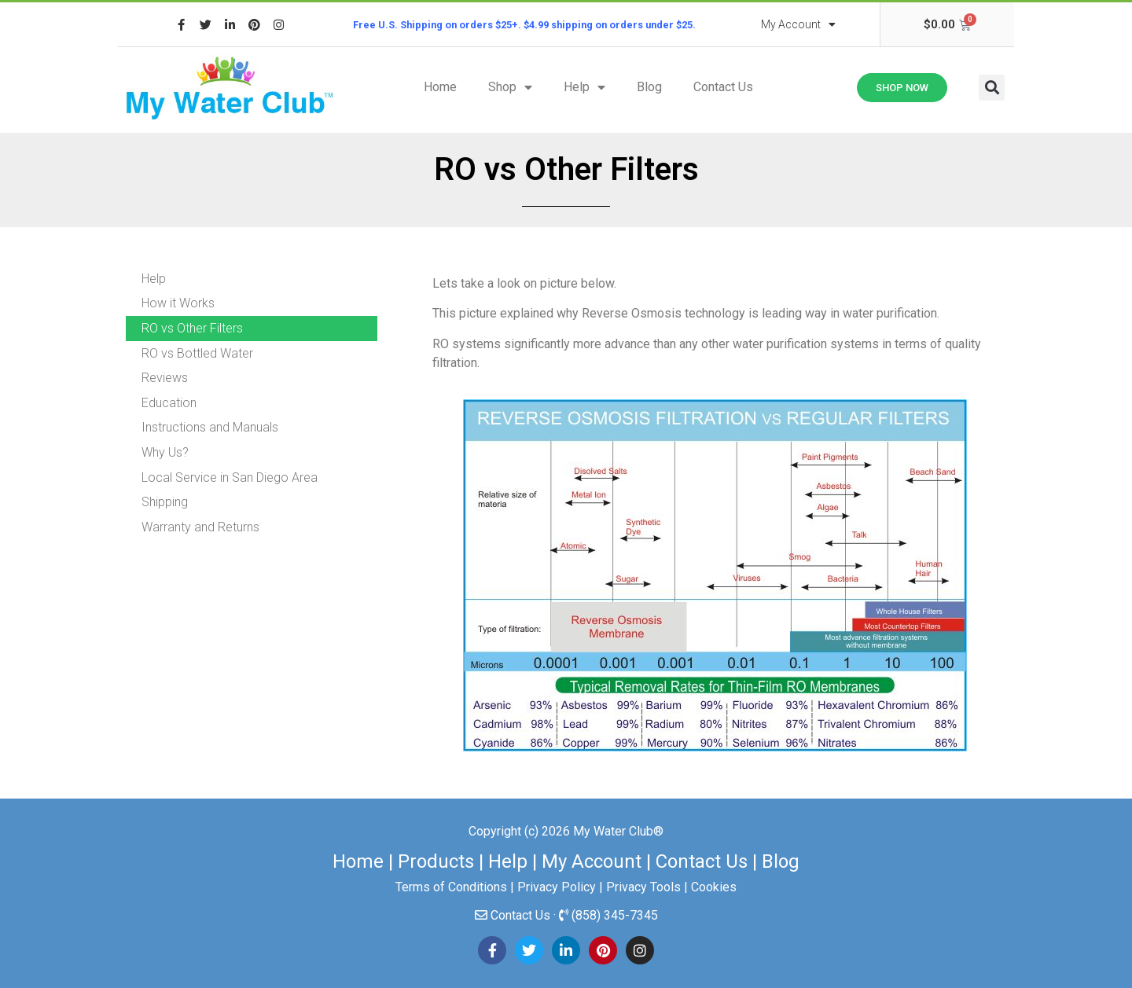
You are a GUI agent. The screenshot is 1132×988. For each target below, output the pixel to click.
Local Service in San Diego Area (230, 477)
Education (169, 402)
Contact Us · (525, 915)
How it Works (178, 303)
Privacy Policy (556, 887)
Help (584, 87)
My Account (798, 24)
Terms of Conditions (451, 887)
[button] (992, 88)
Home (440, 86)
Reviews (165, 377)
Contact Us (723, 86)
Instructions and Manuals (210, 427)
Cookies (714, 887)
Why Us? (165, 452)
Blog (649, 86)
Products (436, 861)
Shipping (165, 501)
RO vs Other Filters (192, 328)
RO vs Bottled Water (197, 353)
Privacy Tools (643, 887)
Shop (510, 87)
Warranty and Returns (200, 527)
